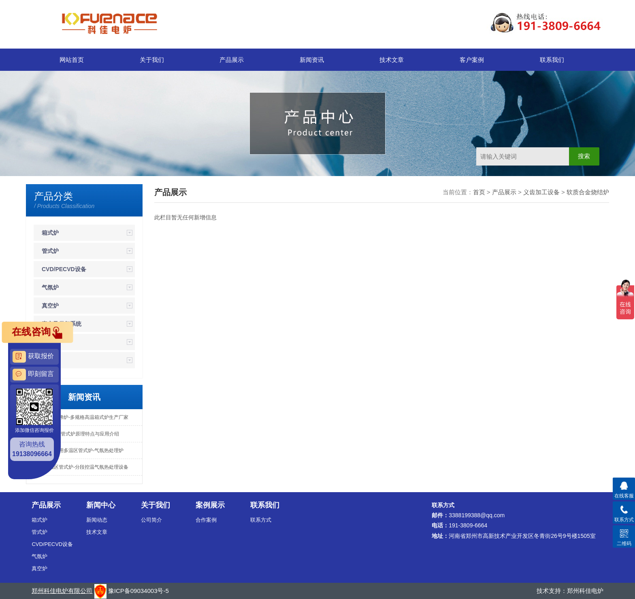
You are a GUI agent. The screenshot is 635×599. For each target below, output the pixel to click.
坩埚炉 (50, 342)
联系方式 (260, 520)
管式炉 (50, 251)
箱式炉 (50, 232)
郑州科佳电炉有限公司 (62, 590)
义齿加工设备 (541, 192)
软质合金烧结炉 (588, 192)
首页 (479, 192)
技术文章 (391, 59)
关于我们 (152, 59)
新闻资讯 (312, 59)
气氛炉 (50, 287)
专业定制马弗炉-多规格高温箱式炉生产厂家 (81, 417)
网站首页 (72, 59)
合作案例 (206, 520)
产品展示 (231, 59)
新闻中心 (100, 505)
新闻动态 (96, 520)
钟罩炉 (50, 360)
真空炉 (50, 305)
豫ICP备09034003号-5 (138, 590)
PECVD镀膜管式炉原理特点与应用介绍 (76, 434)
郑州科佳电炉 (585, 590)
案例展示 (210, 505)
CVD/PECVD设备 (64, 269)
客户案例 (472, 59)
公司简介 (151, 520)
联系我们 (552, 59)
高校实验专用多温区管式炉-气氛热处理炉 (79, 450)
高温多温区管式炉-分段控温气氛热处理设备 (81, 467)
